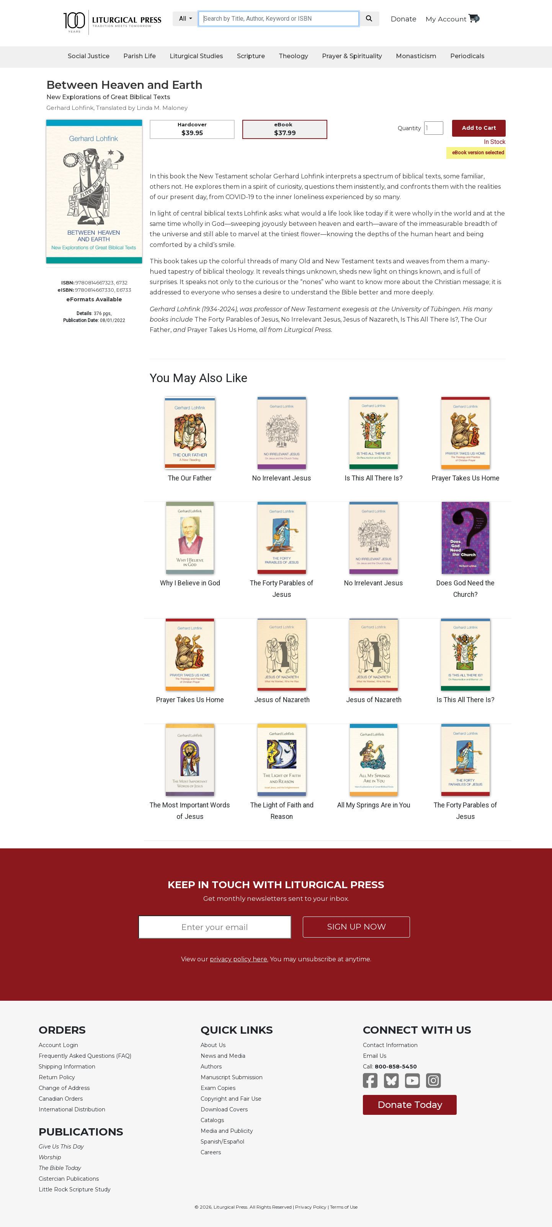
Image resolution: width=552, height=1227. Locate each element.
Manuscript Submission (232, 1077)
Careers (211, 1152)
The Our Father (190, 478)
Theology (293, 56)
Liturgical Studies (196, 56)
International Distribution (72, 1109)
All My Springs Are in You (373, 805)
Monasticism (416, 56)
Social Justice (88, 56)
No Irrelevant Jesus (281, 478)
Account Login (58, 1045)
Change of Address (64, 1088)
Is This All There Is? (374, 478)
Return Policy (57, 1077)
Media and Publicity (227, 1130)
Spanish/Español (222, 1141)
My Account (446, 19)
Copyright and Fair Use (231, 1098)
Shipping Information (67, 1066)
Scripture (251, 56)
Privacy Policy (311, 1207)
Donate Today (409, 1104)
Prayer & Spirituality (352, 56)
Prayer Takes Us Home (466, 478)
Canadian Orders (61, 1098)
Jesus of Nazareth (282, 700)
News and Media (223, 1055)
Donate (403, 19)
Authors (211, 1066)
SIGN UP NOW (356, 926)
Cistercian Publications (69, 1178)
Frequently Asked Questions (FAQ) (85, 1055)
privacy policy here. (239, 959)
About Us (213, 1045)
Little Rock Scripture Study (75, 1189)
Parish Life (139, 56)
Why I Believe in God (190, 583)
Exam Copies (218, 1088)
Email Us (374, 1055)
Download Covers (224, 1109)
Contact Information (390, 1045)
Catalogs (212, 1120)
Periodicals (467, 56)
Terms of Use (344, 1207)
